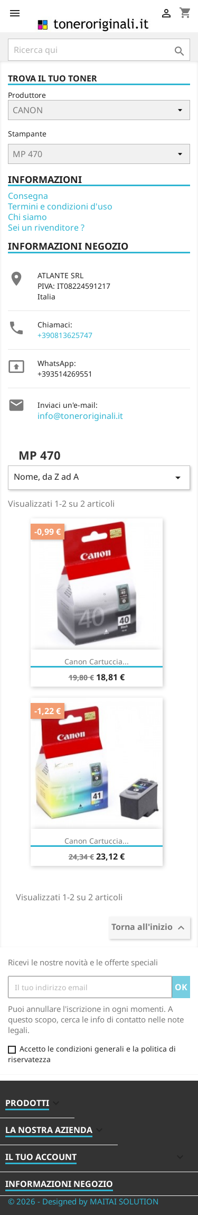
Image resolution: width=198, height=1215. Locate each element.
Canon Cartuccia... (96, 661)
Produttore (27, 95)
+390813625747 (64, 335)
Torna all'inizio (149, 928)
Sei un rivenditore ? (46, 227)
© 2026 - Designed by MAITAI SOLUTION (83, 1201)
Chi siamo (27, 217)
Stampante (27, 134)
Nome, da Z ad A (99, 477)
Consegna (28, 196)
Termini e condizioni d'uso (60, 206)
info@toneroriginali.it (80, 416)
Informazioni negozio (59, 1184)
